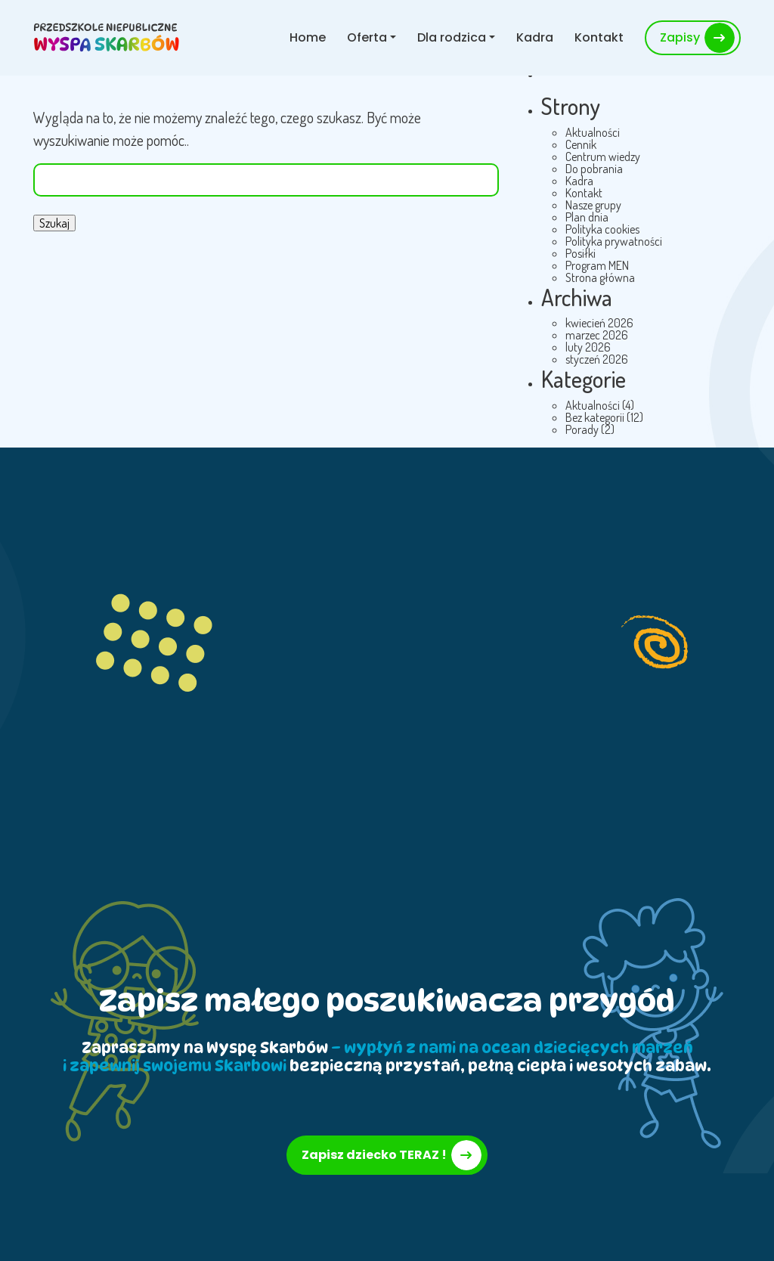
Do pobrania (594, 168)
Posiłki (580, 253)
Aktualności (592, 132)
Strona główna (600, 277)
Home (307, 37)
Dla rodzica (451, 37)
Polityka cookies (602, 229)
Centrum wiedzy (602, 156)
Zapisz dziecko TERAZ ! (374, 1154)
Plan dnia (586, 217)
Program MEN (597, 265)
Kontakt (599, 37)
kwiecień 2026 (599, 322)
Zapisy (680, 37)
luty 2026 (588, 347)
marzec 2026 (596, 334)
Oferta (367, 37)
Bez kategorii (594, 417)
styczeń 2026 (596, 359)
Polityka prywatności (613, 241)
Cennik (580, 144)
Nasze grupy (593, 204)
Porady (582, 429)
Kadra (534, 37)
